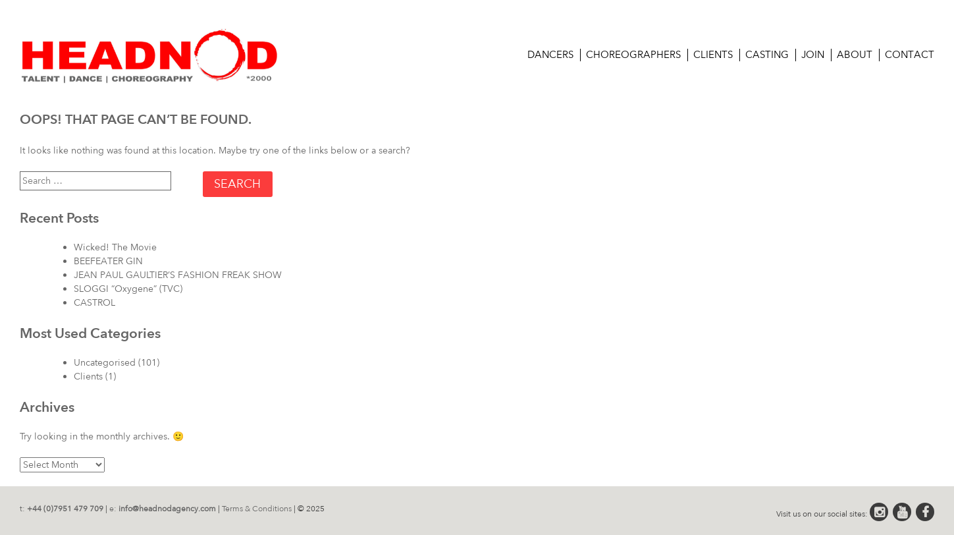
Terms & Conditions (257, 508)
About (854, 54)
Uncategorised (105, 362)
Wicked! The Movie (115, 247)
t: (61, 508)
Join (812, 54)
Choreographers (633, 54)
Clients (713, 54)
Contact (909, 54)
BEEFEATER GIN (108, 261)
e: (162, 508)
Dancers (550, 54)
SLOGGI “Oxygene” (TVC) (128, 289)
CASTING (767, 54)
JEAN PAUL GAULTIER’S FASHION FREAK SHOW (178, 275)
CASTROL (94, 302)
